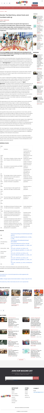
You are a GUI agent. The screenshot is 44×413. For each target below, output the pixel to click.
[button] (42, 1)
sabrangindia (39, 67)
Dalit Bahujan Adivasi (39, 22)
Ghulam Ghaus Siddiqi (39, 81)
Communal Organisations (35, 317)
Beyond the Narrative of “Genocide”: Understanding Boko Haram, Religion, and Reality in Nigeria (13, 333)
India (5, 11)
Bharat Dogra (39, 102)
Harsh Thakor (39, 92)
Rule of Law (10, 349)
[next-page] (3, 311)
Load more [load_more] (21, 359)
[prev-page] (1, 311)
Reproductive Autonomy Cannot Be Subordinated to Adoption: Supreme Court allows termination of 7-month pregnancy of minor (40, 59)
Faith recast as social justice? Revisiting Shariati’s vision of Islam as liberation (13, 343)
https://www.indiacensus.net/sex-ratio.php (20, 243)
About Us (35, 3)
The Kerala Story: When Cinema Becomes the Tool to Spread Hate (14, 281)
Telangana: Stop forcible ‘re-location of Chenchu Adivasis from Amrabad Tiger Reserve (40, 36)
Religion (35, 86)
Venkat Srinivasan (4, 20)
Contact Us (34, 5)
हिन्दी (25, 4)
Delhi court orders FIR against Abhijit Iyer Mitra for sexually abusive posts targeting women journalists (36, 333)
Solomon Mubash (15, 304)
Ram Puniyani (25, 302)
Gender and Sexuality (39, 31)
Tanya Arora (33, 357)
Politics (2, 11)
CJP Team (9, 356)
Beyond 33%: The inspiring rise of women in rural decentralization (40, 98)
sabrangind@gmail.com (38, 392)
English (21, 4)
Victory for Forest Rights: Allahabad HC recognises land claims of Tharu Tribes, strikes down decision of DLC (40, 18)
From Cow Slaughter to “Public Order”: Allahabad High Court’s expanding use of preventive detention (40, 44)
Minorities (35, 72)
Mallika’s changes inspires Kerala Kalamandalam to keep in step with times (16, 278)
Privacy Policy (16, 380)
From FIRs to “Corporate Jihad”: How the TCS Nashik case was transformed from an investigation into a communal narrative (40, 27)
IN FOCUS (36, 51)
